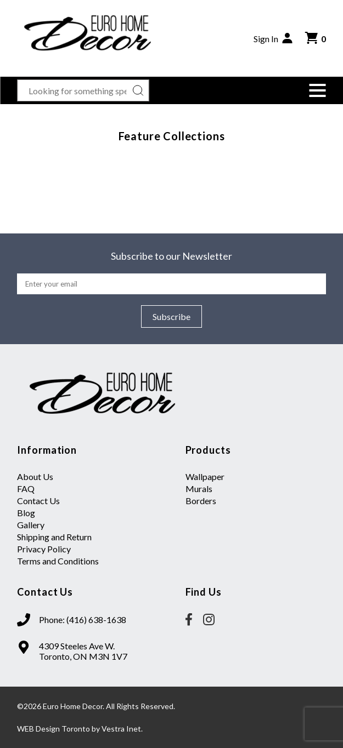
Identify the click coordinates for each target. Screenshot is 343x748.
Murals (198, 488)
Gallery (30, 524)
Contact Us (38, 500)
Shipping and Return (54, 537)
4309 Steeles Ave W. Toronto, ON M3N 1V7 (83, 651)
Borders (200, 500)
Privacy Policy (44, 549)
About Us (35, 476)
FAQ (26, 488)
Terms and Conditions (58, 561)
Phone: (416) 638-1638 (82, 619)
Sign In (274, 38)
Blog (26, 512)
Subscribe (171, 316)
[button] (317, 90)
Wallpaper (204, 476)
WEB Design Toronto (53, 728)
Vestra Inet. (122, 728)
